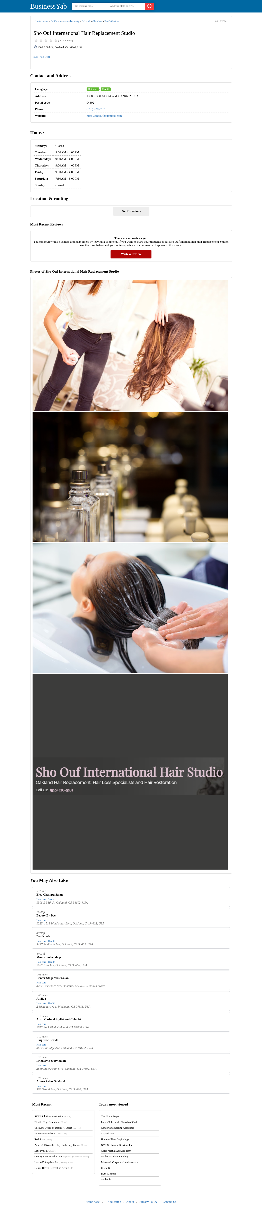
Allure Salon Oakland (50, 1081)
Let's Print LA (45, 1150)
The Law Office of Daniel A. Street (57, 1127)
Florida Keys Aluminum (50, 1122)
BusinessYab (48, 6)
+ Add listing (113, 1201)
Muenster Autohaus (50, 1133)
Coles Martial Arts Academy (116, 1150)
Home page (93, 1201)
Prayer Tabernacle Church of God (119, 1122)
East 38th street (112, 21)
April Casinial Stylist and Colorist (58, 1019)
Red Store (43, 1139)
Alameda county (71, 21)
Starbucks (106, 1179)
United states (42, 21)
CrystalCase (107, 1133)
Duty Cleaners (108, 1173)
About (130, 1201)
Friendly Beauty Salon (51, 1060)
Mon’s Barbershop (48, 957)
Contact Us (169, 1201)
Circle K (105, 1167)
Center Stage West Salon (52, 978)
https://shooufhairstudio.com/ (105, 115)
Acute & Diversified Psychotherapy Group (61, 1144)
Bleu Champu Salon (49, 894)
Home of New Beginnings (115, 1139)
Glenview (97, 21)
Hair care (93, 89)
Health (105, 89)
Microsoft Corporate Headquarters (119, 1162)
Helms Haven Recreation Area (53, 1167)
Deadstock (43, 936)
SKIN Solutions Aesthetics (52, 1116)
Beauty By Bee (45, 915)
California (56, 21)
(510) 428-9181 (42, 56)
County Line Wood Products (61, 1156)
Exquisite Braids (47, 1040)
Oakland (86, 21)
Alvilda (41, 998)
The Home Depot (110, 1116)
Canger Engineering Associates (117, 1127)
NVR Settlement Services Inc (116, 1144)
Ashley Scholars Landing (114, 1156)
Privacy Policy (148, 1201)
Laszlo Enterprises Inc (53, 1162)
